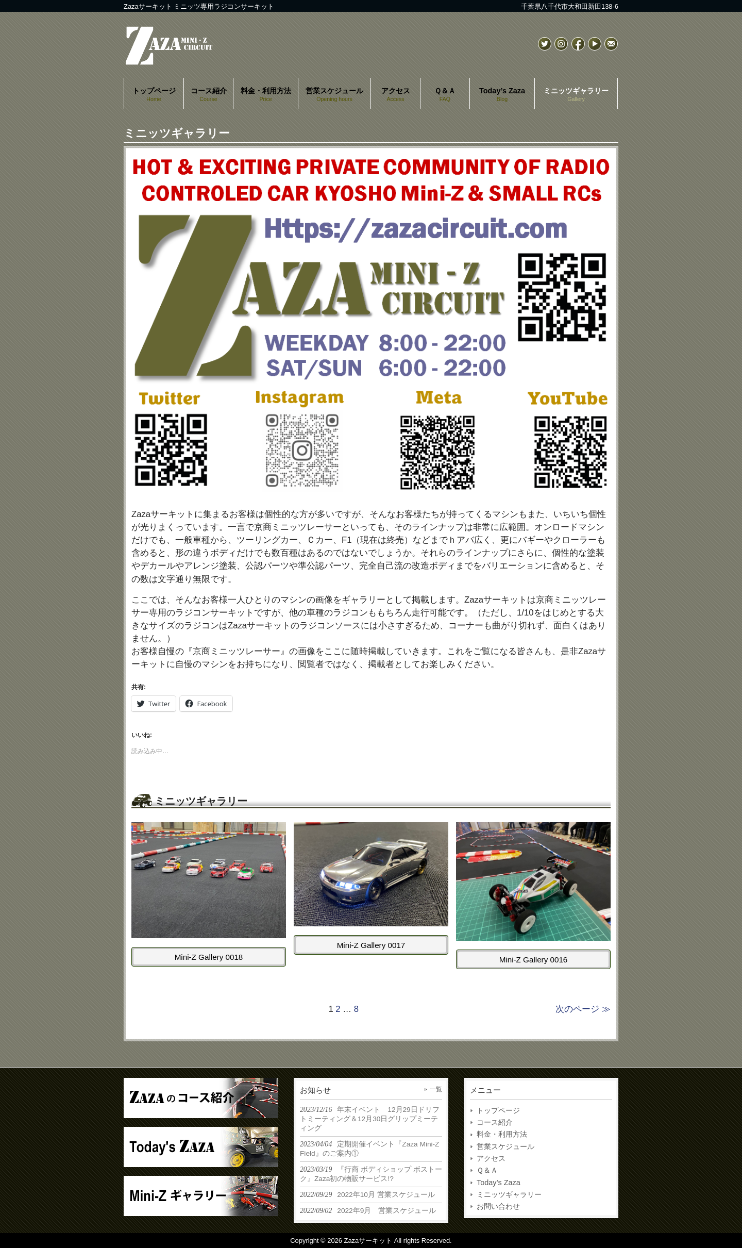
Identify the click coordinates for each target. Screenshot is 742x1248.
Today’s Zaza (498, 1182)
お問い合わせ (498, 1206)
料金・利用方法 (502, 1134)
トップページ (498, 1110)
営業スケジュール (505, 1146)
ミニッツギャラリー (509, 1194)
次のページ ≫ (583, 1009)
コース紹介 (495, 1122)
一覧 (436, 1089)
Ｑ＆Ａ (487, 1170)
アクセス (491, 1158)
